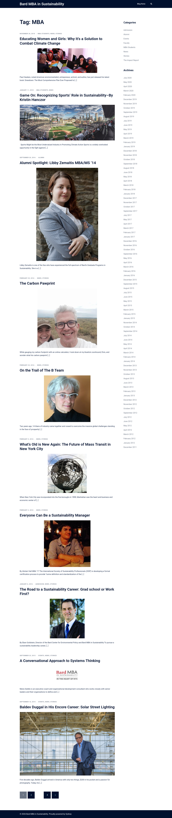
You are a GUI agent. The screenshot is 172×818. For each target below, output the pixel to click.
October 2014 (129, 327)
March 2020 (128, 91)
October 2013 (129, 374)
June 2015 (128, 297)
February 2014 (129, 357)
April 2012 (128, 430)
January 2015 (129, 318)
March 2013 (128, 387)
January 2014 (129, 361)
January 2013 (129, 396)
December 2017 (130, 198)
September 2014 (130, 331)
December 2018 (130, 151)
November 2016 (130, 245)
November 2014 (130, 322)
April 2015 (128, 305)
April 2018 (128, 181)
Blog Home (141, 4)
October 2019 (129, 108)
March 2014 (128, 353)
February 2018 (129, 189)
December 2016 (130, 241)
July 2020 (128, 78)
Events (41, 655)
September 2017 (130, 211)
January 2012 (129, 443)
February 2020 (129, 95)
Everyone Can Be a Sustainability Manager (55, 515)
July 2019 (128, 121)
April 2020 (128, 86)
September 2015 (130, 284)
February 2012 (129, 438)
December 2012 (130, 400)
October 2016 (129, 249)
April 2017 (128, 224)
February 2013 (129, 391)
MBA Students (43, 33)
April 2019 (128, 134)
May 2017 (128, 219)
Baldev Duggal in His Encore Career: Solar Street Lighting (67, 707)
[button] (151, 4)
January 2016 (129, 275)
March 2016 (128, 267)
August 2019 (129, 116)
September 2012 (130, 413)
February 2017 (129, 232)
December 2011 (130, 447)
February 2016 (129, 271)
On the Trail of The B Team (42, 370)
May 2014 (128, 344)
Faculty (126, 43)
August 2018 (129, 168)
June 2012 (128, 421)
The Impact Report (131, 60)
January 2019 (129, 146)
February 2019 (129, 142)
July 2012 (128, 417)
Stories (59, 33)
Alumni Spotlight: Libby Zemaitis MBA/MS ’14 (58, 163)
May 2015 (128, 301)
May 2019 (128, 129)
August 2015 (129, 288)
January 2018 (129, 194)
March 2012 (128, 434)
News (52, 33)
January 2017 (129, 237)
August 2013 (129, 378)
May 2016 (128, 258)
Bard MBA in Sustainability (42, 4)
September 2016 (130, 254)
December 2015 (130, 280)
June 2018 (128, 172)
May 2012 (128, 426)
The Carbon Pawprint (37, 283)
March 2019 (128, 138)
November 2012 (130, 404)
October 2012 (129, 408)
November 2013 (130, 370)
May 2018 (128, 177)
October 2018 (129, 159)
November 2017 (130, 202)
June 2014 (128, 340)
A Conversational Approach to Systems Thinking (60, 660)
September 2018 (130, 164)
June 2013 (128, 383)
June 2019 (128, 125)
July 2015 (128, 292)
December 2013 (130, 365)
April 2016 (128, 262)
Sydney (69, 814)
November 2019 (130, 104)
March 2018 (128, 185)
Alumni (41, 157)
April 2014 (128, 348)
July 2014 (128, 335)
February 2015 (129, 314)
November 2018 (130, 155)
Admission (39, 584)
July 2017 (128, 215)
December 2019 (130, 99)
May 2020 (128, 82)
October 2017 (129, 207)
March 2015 (128, 310)
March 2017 (128, 228)
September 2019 (130, 112)
